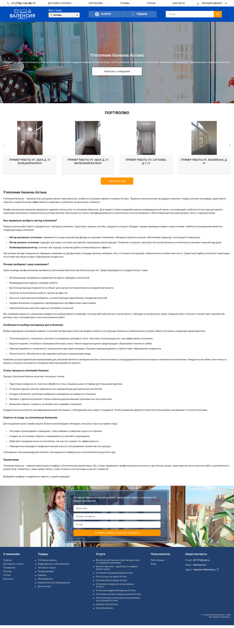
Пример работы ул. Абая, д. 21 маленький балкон (88, 161)
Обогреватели (45, 579)
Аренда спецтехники (107, 604)
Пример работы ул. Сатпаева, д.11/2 (146, 161)
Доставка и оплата (60, 3)
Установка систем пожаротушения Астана (118, 594)
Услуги (103, 14)
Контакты (179, 3)
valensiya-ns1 (199, 565)
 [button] (3, 145)
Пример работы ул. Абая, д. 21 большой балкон (29, 161)
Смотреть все (117, 181)
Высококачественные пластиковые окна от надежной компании (118, 561)
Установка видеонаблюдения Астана (116, 590)
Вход (153, 564)
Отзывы (125, 3)
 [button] (230, 145)
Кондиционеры (46, 571)
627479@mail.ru (201, 560)
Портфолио (96, 3)
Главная (7, 560)
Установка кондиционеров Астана (114, 573)
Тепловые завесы (47, 560)
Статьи (151, 3)
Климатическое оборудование (54, 582)
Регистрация (157, 560)
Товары (138, 14)
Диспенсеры (44, 586)
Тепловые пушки (47, 567)
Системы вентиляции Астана (111, 580)
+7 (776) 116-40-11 (23, 3)
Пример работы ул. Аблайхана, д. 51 (204, 161)
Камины (42, 575)
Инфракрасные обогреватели (53, 564)
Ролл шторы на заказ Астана (111, 576)
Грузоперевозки (104, 608)
